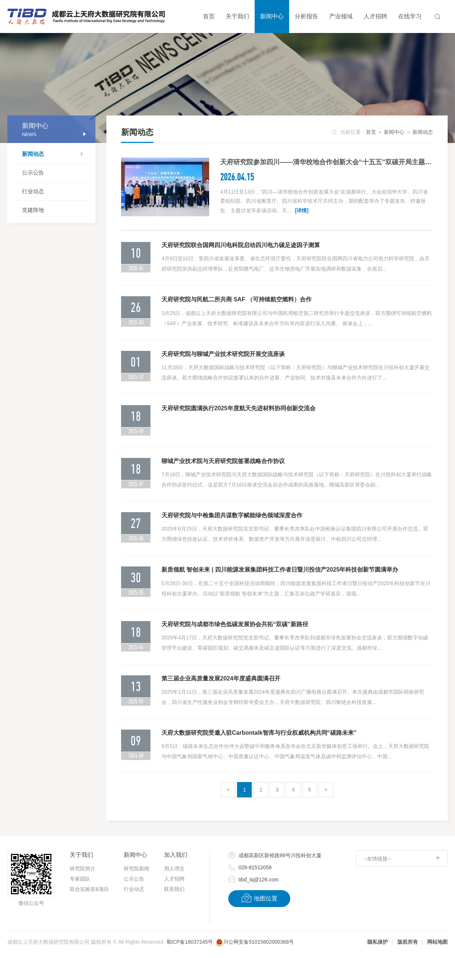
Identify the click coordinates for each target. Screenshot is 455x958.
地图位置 (259, 898)
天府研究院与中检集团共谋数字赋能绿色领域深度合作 (231, 515)
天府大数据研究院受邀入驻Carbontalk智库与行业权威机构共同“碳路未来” (259, 733)
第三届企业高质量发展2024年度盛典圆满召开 (220, 678)
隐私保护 (377, 942)
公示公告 (33, 172)
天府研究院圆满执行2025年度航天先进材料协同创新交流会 (238, 408)
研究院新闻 (136, 868)
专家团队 (80, 879)
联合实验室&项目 (89, 889)
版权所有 (407, 942)
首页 (371, 132)
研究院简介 (82, 868)
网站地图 (437, 942)
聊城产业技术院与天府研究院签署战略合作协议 (223, 461)
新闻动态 (55, 154)
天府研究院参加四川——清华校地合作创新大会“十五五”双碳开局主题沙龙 (329, 162)
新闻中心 (394, 132)
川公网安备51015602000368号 (258, 942)
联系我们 (174, 889)
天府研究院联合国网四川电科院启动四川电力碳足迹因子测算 (240, 245)
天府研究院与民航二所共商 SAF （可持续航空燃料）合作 (236, 299)
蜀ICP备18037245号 (189, 942)
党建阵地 (33, 210)
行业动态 (33, 191)
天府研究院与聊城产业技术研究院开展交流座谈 (223, 354)
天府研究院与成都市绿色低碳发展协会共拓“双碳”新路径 (234, 624)
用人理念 (174, 868)
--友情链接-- (377, 859)
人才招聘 (174, 879)
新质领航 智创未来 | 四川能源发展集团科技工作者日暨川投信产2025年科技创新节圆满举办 (279, 569)
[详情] (302, 210)
